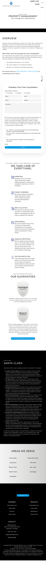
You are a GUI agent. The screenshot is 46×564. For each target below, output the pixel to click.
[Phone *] (13, 100)
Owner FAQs (12, 512)
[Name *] (13, 96)
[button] (41, 3)
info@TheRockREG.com (12, 538)
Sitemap (13, 552)
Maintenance (34, 515)
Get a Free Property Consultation (23, 342)
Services (12, 515)
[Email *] (32, 96)
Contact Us (23, 499)
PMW (30, 550)
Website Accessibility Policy (35, 558)
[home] (11, 4)
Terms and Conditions (30, 552)
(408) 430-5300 (12, 535)
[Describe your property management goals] (23, 108)
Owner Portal (11, 518)
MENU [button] (42, 7)
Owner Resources (12, 509)
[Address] (32, 100)
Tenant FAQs (34, 512)
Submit (6, 144)
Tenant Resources (34, 509)
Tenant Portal (34, 518)
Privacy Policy (20, 552)
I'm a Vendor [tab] (27, 93)
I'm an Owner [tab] (9, 93)
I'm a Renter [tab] (18, 93)
